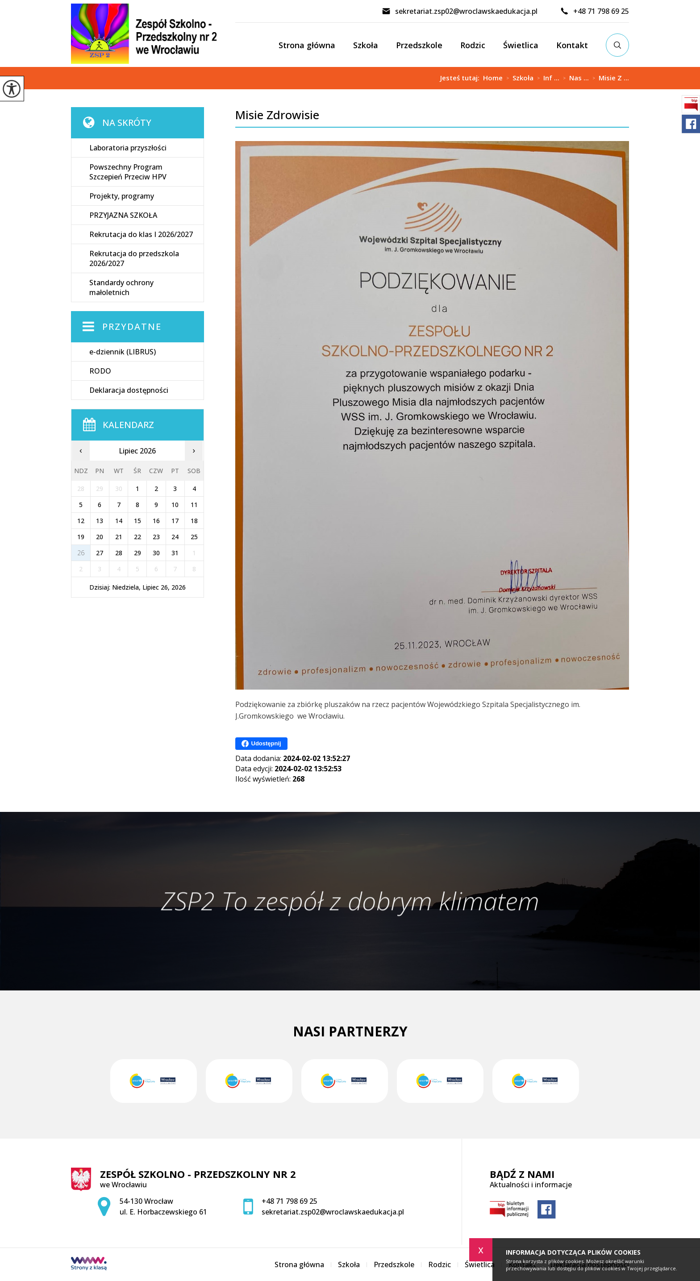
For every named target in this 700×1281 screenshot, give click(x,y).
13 (99, 520)
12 (80, 520)
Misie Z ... (609, 78)
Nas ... (574, 78)
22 (137, 536)
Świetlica (520, 45)
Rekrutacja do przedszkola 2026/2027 (134, 258)
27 (99, 553)
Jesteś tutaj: (461, 78)
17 (175, 520)
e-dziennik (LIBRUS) (122, 352)
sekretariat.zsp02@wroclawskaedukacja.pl (460, 11)
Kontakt (572, 45)
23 (156, 536)
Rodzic (472, 45)
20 (99, 536)
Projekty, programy (121, 196)
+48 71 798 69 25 (594, 11)
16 (156, 520)
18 (194, 520)
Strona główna (307, 45)
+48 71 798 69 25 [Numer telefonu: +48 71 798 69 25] (289, 1201)
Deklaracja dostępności (128, 390)
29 (137, 553)
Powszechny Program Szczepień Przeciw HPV (128, 172)
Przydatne (132, 326)
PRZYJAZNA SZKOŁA (123, 215)
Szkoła (365, 45)
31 (175, 553)
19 (80, 536)
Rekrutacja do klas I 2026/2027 (141, 234)
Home (493, 78)
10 (175, 504)
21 (118, 536)
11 (194, 504)
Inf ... (546, 78)
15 (137, 520)
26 (80, 553)
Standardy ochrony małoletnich (121, 287)
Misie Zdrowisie (277, 115)
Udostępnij (261, 743)
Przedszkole (419, 45)
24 (175, 536)
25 (194, 536)
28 (118, 553)
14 (118, 520)
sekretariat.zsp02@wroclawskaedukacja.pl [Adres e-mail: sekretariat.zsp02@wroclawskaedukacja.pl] (333, 1212)
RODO (100, 371)
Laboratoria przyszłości (128, 148)
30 (156, 553)
